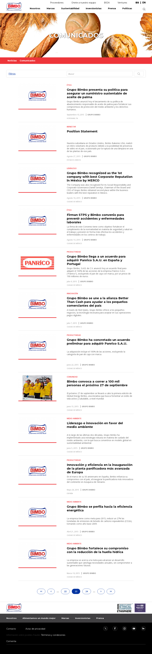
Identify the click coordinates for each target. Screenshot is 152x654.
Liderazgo (72, 168)
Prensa (112, 8)
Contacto (11, 628)
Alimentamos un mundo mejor (39, 618)
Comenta (11, 641)
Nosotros (35, 8)
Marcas (51, 8)
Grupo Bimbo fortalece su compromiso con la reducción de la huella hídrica (97, 550)
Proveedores (56, 2)
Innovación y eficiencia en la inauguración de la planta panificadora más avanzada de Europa (99, 468)
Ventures (122, 2)
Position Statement (82, 131)
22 (66, 591)
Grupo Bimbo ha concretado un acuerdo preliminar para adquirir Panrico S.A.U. (98, 341)
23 (77, 591)
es (137, 2)
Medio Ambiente (74, 418)
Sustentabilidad (70, 8)
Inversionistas (93, 8)
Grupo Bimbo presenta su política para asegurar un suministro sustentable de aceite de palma (97, 93)
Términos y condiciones (53, 635)
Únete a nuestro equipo (83, 2)
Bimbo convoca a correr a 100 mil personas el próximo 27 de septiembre (97, 383)
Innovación (72, 293)
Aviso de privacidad (35, 628)
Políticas (127, 8)
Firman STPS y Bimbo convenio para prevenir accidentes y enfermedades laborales (95, 218)
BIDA (107, 2)
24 (88, 591)
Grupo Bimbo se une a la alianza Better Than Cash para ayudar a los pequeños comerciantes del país (97, 301)
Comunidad (72, 377)
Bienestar (71, 126)
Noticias (12, 60)
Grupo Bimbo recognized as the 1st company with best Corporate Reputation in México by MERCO (99, 176)
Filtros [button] (12, 73)
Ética (69, 85)
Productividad (74, 252)
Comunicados (27, 60)
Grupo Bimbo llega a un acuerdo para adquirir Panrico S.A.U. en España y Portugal (96, 260)
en (144, 2)
